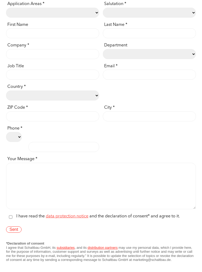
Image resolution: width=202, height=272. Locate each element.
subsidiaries (66, 255)
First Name (17, 25)
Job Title (15, 66)
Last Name (114, 25)
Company (16, 45)
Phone (13, 129)
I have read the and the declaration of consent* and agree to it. (98, 224)
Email (109, 66)
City (108, 108)
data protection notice (67, 224)
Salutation (113, 4)
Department (115, 45)
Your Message (20, 159)
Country (15, 87)
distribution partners (103, 255)
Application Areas (24, 4)
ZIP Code (16, 108)
